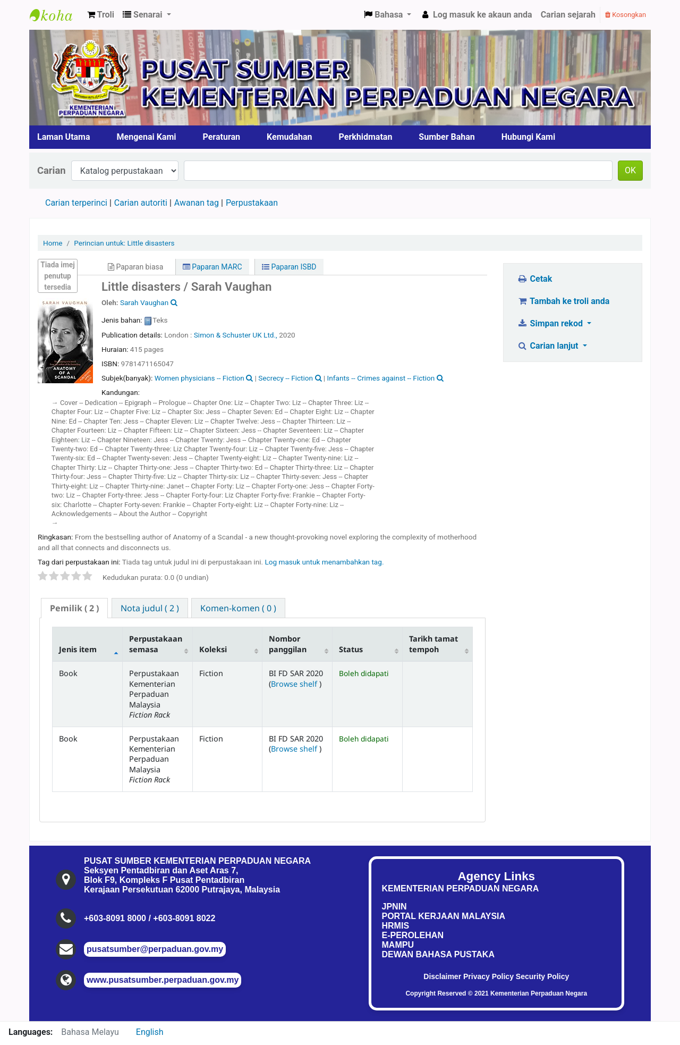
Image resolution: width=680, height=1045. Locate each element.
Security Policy (542, 976)
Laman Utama (63, 137)
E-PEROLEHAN (413, 935)
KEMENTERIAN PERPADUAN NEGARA (460, 888)
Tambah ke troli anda (563, 301)
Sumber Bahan (446, 137)
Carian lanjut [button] (548, 346)
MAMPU (398, 944)
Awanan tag (196, 203)
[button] (100, 15)
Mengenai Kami (146, 137)
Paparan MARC (212, 267)
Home (53, 243)
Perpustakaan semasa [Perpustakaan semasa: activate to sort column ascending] (155, 644)
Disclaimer (442, 976)
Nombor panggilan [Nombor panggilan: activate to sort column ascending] (288, 644)
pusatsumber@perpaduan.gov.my (155, 949)
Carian (51, 170)
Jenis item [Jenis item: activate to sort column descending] (78, 649)
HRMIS (396, 925)
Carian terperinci (76, 203)
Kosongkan (625, 15)
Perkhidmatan (366, 137)
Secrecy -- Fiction (285, 378)
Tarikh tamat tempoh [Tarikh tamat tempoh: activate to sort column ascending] (433, 644)
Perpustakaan (252, 203)
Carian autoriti (140, 203)
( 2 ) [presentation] (74, 608)
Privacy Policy (488, 976)
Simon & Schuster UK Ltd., (236, 335)
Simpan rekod (551, 323)
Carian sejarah (568, 15)
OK (630, 170)
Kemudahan (289, 137)
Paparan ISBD (289, 267)
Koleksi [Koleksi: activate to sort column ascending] (213, 649)
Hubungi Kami (528, 137)
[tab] (74, 608)
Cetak (534, 279)
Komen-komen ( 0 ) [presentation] (238, 608)
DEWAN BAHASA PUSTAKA (438, 954)
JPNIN (394, 906)
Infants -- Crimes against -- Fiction (381, 378)
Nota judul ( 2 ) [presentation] (150, 608)
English (150, 1032)
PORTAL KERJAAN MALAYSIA (444, 916)
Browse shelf (295, 684)
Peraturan (222, 137)
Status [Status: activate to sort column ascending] (351, 649)
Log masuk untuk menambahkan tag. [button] (324, 562)
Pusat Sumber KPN (56, 15)
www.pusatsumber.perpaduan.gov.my (163, 979)
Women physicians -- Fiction (199, 378)
